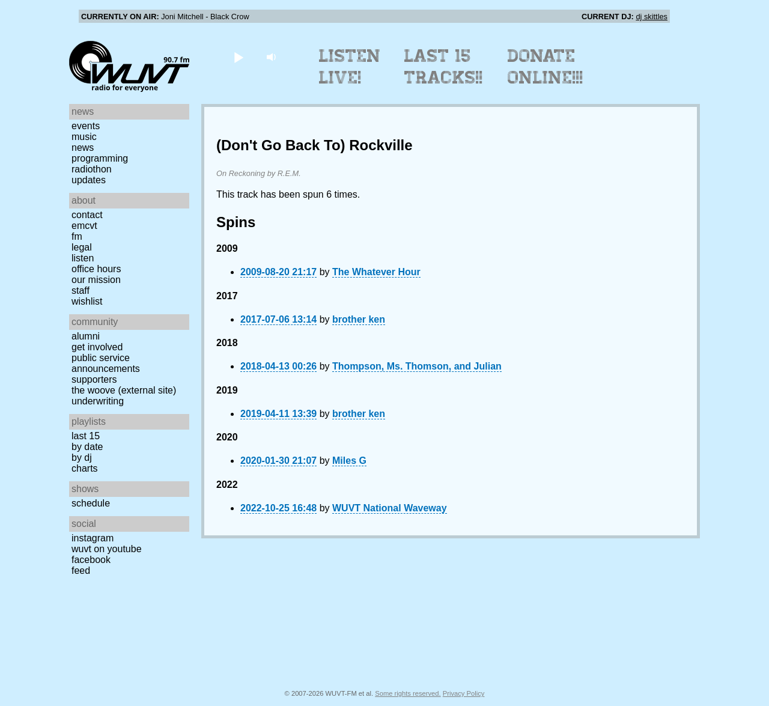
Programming (99, 158)
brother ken (358, 319)
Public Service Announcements (105, 363)
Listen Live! (350, 66)
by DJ (81, 457)
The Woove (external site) (123, 390)
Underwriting (97, 401)
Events (85, 126)
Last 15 (85, 436)
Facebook (91, 560)
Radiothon (91, 169)
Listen (82, 258)
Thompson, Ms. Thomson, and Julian (417, 366)
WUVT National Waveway (389, 508)
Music (84, 137)
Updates (88, 180)
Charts (84, 468)
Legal (81, 247)
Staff (80, 290)
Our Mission (96, 280)
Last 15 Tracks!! (443, 66)
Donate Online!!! (545, 66)
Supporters (94, 379)
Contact (87, 215)
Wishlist (87, 301)
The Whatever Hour (376, 272)
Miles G (349, 460)
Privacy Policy (464, 693)
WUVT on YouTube (106, 549)
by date (87, 447)
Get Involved (97, 347)
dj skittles (651, 16)
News (82, 147)
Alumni (85, 336)
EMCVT (84, 226)
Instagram (92, 538)
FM (76, 236)
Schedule (90, 503)
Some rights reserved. (407, 693)
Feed (80, 570)
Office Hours (96, 269)
